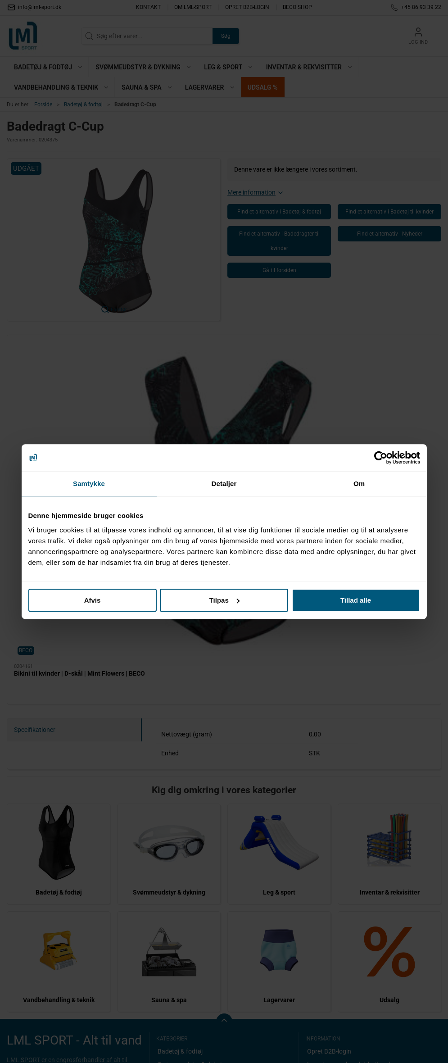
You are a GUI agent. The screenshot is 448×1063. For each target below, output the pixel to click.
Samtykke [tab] (89, 483)
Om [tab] (359, 483)
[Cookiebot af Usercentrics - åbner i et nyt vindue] (380, 457)
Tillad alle (355, 600)
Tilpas (224, 600)
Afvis (92, 600)
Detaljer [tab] (224, 483)
